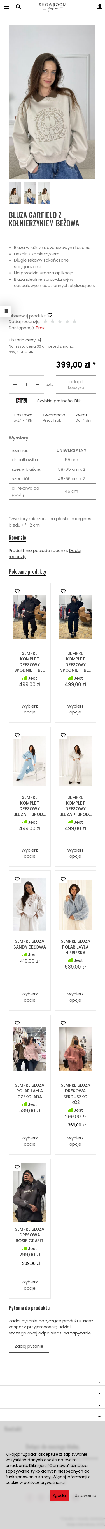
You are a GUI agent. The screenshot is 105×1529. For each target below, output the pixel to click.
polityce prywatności (44, 1482)
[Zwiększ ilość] (15, 384)
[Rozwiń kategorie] (6, 7)
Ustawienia (85, 1495)
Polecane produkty (27, 571)
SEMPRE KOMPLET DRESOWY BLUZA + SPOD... (29, 805)
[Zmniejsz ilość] (38, 384)
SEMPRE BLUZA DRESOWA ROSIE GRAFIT (29, 1235)
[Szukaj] (18, 7)
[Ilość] (26, 384)
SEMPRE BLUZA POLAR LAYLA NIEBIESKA (75, 947)
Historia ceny (25, 340)
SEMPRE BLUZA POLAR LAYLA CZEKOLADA (29, 1091)
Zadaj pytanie (29, 1346)
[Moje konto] (99, 7)
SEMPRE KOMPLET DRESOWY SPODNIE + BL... (29, 661)
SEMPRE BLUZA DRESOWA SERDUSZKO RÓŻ (75, 1093)
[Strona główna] (52, 7)
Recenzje (17, 537)
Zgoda (59, 1495)
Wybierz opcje (29, 709)
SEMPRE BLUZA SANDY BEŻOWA (29, 944)
